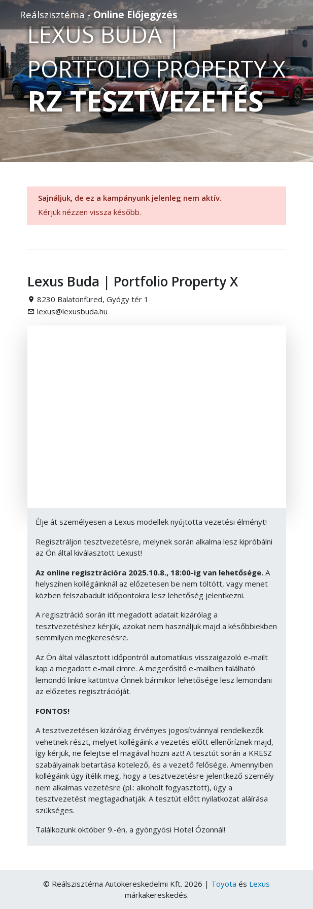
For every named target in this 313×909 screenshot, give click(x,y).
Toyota (223, 884)
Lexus (259, 884)
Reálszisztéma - (99, 14)
